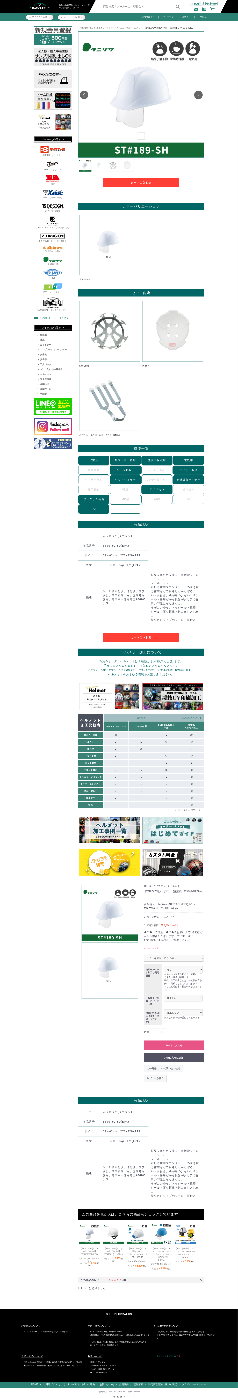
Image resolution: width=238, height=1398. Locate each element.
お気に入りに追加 (173, 1057)
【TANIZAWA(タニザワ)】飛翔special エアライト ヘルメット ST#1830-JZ (137, 1252)
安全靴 (43, 354)
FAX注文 (203, 17)
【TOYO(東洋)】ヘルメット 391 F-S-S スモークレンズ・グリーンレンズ (185, 1252)
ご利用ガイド (148, 17)
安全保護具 (45, 379)
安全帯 (43, 359)
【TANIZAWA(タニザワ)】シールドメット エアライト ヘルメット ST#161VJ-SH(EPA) (161, 1254)
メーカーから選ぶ (51, 139)
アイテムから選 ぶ (41, 17)
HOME (34, 1384)
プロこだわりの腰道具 (51, 369)
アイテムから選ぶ (122, 28)
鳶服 (42, 339)
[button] (198, 95)
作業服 (43, 334)
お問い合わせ (107, 1384)
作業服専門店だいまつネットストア (96, 28)
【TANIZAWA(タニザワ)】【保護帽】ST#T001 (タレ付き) (113, 1251)
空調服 (43, 394)
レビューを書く (155, 1078)
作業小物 (44, 384)
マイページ (168, 17)
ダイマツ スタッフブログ (167, 1356)
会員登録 (124, 1384)
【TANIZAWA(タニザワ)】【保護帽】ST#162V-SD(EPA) (89, 1251)
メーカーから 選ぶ (73, 17)
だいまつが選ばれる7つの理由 (78, 1384)
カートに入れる (141, 182)
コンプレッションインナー (53, 349)
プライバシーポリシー (194, 1384)
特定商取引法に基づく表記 (162, 1384)
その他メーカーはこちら (54, 318)
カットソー (45, 344)
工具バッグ (45, 364)
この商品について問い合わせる (163, 1068)
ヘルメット (137, 28)
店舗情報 (138, 1384)
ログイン (186, 17)
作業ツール (45, 389)
